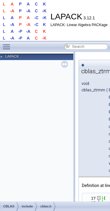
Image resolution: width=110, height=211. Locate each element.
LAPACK (12, 57)
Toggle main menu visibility (8, 44)
